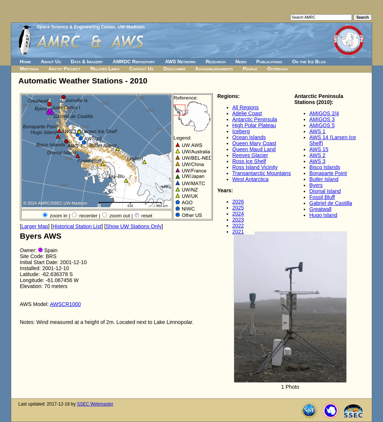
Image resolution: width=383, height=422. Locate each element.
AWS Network (180, 61)
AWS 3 (317, 161)
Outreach (277, 68)
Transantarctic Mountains (261, 173)
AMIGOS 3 (322, 119)
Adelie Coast (247, 113)
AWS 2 (317, 155)
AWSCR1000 (65, 304)
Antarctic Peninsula (254, 119)
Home (25, 61)
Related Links (104, 68)
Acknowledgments (214, 68)
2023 (238, 220)
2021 (238, 232)
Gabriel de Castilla (330, 203)
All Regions (245, 107)
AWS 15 (318, 149)
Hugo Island (323, 215)
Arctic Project (65, 68)
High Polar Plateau (254, 125)
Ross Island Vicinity (255, 167)
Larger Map (34, 226)
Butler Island (323, 179)
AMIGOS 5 (322, 125)
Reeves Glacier (250, 155)
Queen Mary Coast (254, 143)
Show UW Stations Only (134, 226)
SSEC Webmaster (95, 404)
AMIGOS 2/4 (324, 113)
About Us (51, 61)
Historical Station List (76, 226)
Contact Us (141, 68)
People (250, 68)
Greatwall (320, 209)
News (240, 61)
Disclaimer (174, 68)
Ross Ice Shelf (249, 161)
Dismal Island (325, 191)
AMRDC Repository (134, 61)
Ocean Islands (249, 137)
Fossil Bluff (322, 197)
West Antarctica (250, 179)
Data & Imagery (87, 61)
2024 (238, 214)
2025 (238, 208)
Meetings (29, 68)
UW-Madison (130, 27)
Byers (316, 185)
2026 (238, 202)
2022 (238, 226)
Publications (269, 61)
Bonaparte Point (328, 173)
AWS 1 (317, 131)
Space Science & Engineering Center (76, 27)
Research (216, 61)
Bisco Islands (324, 167)
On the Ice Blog (309, 61)
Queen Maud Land (254, 149)
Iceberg (241, 131)
